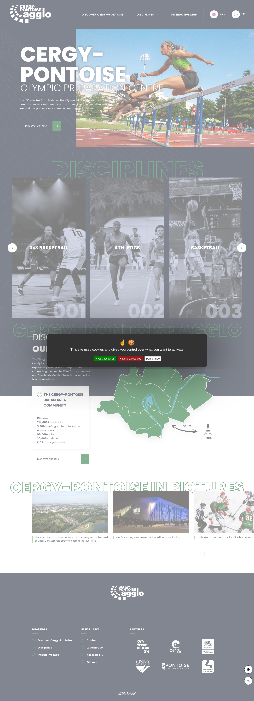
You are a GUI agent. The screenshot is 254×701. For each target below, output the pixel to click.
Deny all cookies (130, 358)
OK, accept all (104, 358)
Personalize (153, 358)
